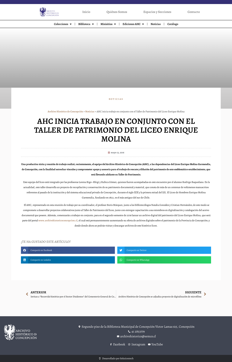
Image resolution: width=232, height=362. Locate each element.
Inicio (86, 12)
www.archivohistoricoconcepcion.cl (57, 220)
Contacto (194, 12)
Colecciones (63, 24)
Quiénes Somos (116, 12)
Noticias (156, 24)
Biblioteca (86, 24)
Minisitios (108, 24)
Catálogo (172, 24)
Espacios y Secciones (157, 12)
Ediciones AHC (133, 24)
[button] (68, 250)
